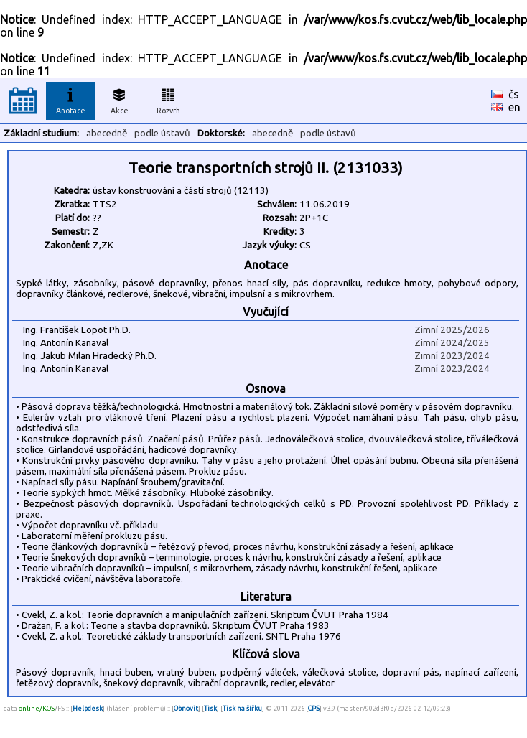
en (514, 107)
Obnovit (186, 708)
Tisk (210, 708)
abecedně (106, 133)
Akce (119, 99)
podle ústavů (162, 133)
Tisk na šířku (242, 708)
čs (513, 94)
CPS (314, 708)
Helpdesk (88, 708)
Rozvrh (168, 99)
